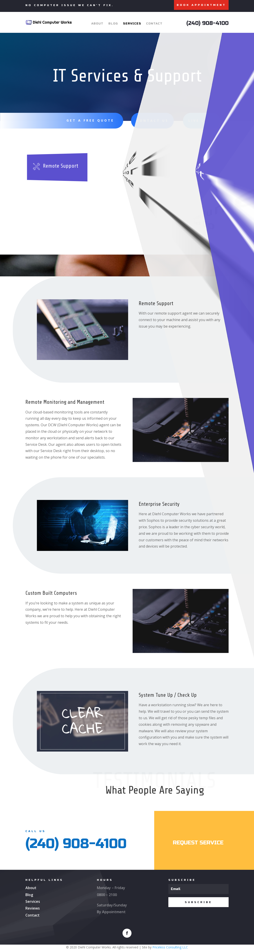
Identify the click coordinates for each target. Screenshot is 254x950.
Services (132, 23)
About (97, 23)
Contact (154, 23)
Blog (113, 23)
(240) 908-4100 (207, 23)
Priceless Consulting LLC (170, 947)
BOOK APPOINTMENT (201, 5)
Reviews (32, 908)
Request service (198, 842)
